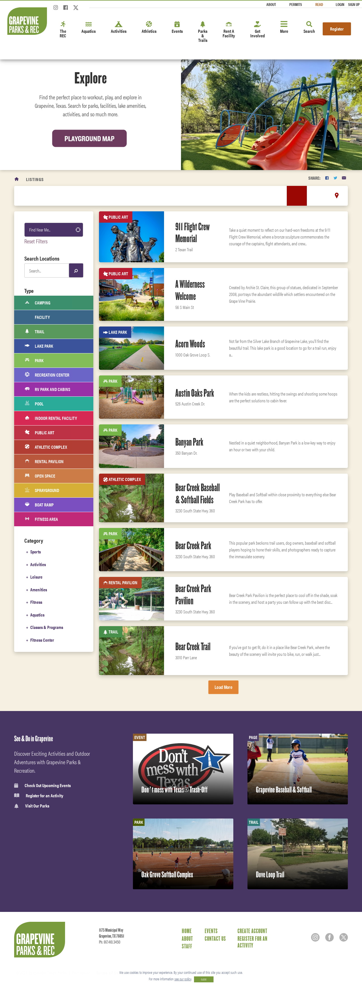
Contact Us (215, 938)
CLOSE (203, 979)
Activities (118, 27)
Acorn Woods (190, 343)
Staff (187, 946)
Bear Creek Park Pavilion (193, 594)
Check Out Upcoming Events (42, 785)
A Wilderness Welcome (190, 290)
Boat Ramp (39, 504)
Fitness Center (42, 638)
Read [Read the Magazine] (319, 4)
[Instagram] (55, 9)
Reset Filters (36, 241)
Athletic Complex (46, 447)
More (284, 27)
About (271, 4)
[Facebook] (65, 9)
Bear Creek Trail (192, 646)
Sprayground (42, 490)
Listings (35, 179)
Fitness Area (41, 519)
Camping (37, 302)
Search (309, 27)
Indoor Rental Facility (51, 418)
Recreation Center (47, 374)
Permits (295, 4)
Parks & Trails (202, 32)
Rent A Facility (229, 30)
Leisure (36, 576)
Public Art (39, 432)
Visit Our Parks (31, 806)
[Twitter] (75, 9)
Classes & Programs (46, 626)
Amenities (38, 589)
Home (187, 930)
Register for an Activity (38, 795)
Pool (34, 403)
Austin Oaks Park (194, 393)
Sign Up (354, 4)
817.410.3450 (112, 942)
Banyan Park (189, 442)
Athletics (149, 27)
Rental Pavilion (44, 461)
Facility (37, 317)
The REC (63, 30)
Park (34, 360)
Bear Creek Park (193, 545)
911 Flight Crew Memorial (192, 232)
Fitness (36, 601)
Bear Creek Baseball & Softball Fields (197, 493)
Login (340, 4)
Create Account (252, 930)
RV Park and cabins (47, 389)
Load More (223, 687)
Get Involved (257, 30)
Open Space (40, 475)
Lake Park (39, 346)
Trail (34, 331)
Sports (35, 551)
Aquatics (88, 27)
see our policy (182, 978)
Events (177, 27)
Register (337, 28)
